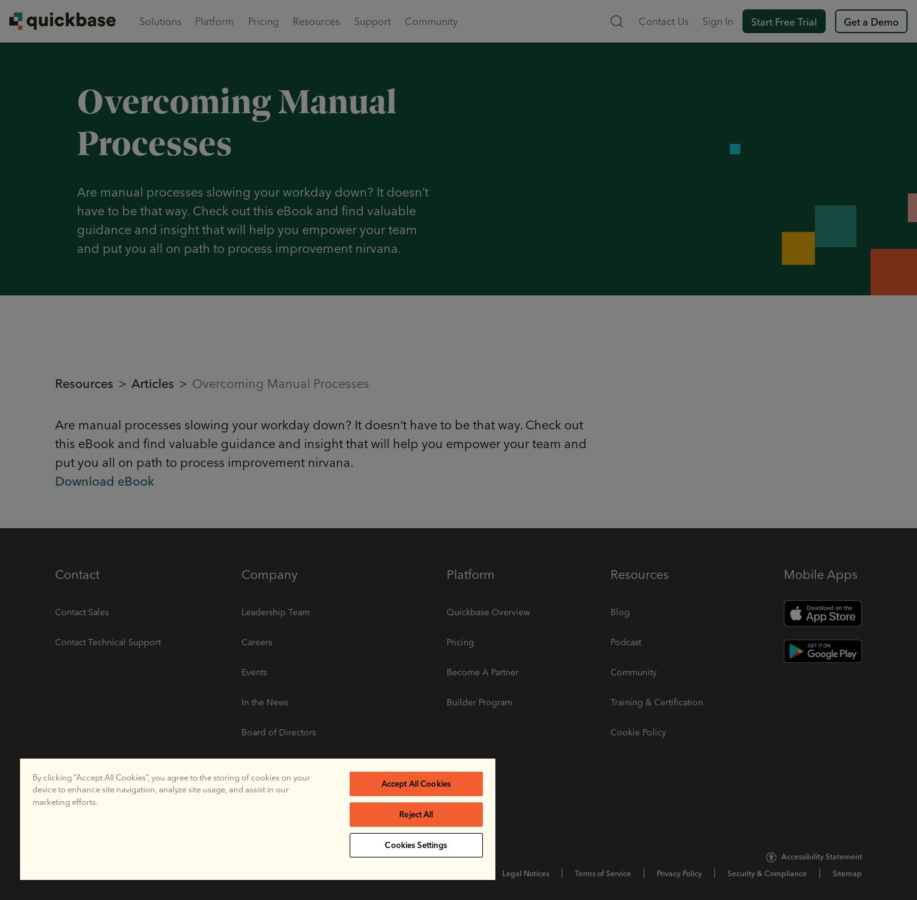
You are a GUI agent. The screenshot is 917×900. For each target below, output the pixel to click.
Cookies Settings (416, 845)
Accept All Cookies (416, 784)
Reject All (416, 814)
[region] (257, 819)
